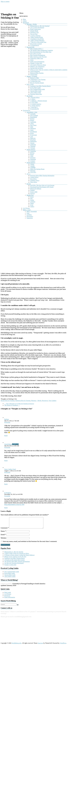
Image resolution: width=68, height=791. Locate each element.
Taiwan (32, 143)
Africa (28, 174)
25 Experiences (34, 45)
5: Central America (35, 104)
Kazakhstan (33, 131)
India (31, 127)
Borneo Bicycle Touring (8, 400)
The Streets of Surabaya (12, 405)
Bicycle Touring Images (37, 83)
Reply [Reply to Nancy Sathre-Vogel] (6, 484)
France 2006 (33, 192)
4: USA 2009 (34, 102)
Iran (31, 198)
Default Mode (34, 31)
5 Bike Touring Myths (36, 37)
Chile (31, 156)
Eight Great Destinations (37, 61)
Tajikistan (33, 144)
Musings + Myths (32, 24)
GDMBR (32, 167)
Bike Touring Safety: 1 (36, 48)
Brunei (32, 120)
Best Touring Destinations (37, 55)
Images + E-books (32, 76)
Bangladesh (33, 117)
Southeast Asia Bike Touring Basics (40, 86)
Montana (32, 170)
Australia (32, 114)
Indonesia (33, 128)
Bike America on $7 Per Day (38, 57)
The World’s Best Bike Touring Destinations (17, 563)
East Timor (33, 125)
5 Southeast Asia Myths (37, 39)
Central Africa (34, 177)
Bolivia (32, 153)
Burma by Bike (34, 78)
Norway (32, 193)
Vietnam (32, 148)
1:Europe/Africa (34, 97)
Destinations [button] (26, 110)
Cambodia (33, 122)
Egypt (32, 197)
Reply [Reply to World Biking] (6, 460)
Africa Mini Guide (35, 92)
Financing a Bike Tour (36, 58)
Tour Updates (52, 400)
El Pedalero (7, 492)
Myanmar (33, 139)
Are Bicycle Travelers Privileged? (14, 565)
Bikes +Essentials (32, 211)
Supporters (30, 218)
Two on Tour (33, 34)
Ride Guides (30, 84)
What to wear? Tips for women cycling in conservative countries (48, 69)
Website (3, 540)
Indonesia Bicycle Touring (22, 400)
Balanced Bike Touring (36, 73)
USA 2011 (33, 172)
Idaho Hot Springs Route (37, 169)
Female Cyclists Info (36, 63)
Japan (31, 130)
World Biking (8, 444)
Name (3, 533)
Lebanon (32, 201)
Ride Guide (7, 594)
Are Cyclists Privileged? (37, 27)
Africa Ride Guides (9, 578)
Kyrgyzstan (33, 135)
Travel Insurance (35, 71)
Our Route (30, 96)
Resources (26, 22)
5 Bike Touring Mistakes (37, 40)
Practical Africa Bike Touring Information (42, 175)
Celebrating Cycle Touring (37, 79)
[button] (23, 16)
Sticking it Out (34, 32)
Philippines (33, 141)
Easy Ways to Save (35, 53)
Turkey (32, 206)
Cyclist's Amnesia (35, 35)
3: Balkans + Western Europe (38, 100)
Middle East (30, 195)
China (32, 123)
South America (31, 149)
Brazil (32, 154)
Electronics (30, 216)
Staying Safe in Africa (36, 68)
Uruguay (32, 161)
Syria (31, 205)
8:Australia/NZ (34, 109)
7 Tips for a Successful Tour (38, 42)
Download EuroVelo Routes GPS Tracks (41, 187)
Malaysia (32, 138)
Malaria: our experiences (37, 66)
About (25, 21)
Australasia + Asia (32, 112)
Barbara (6, 419)
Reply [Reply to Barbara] (6, 435)
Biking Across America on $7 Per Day (15, 559)
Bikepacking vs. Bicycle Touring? (40, 26)
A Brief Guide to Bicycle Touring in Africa (16, 555)
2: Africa (32, 99)
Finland (32, 190)
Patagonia (33, 159)
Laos (31, 136)
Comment (5, 530)
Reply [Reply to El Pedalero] (6, 507)
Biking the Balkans (35, 188)
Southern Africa (34, 180)
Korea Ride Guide (35, 87)
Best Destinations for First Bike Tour (40, 52)
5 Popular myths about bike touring (14, 562)
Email (3, 537)
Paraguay (33, 157)
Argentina (33, 151)
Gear (28, 213)
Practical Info (30, 47)
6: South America (35, 105)
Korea (32, 133)
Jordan (32, 200)
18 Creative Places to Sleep (38, 65)
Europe (29, 183)
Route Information (9, 599)
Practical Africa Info (36, 94)
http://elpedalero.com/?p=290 (14, 504)
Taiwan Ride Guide (35, 91)
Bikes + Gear (27, 210)
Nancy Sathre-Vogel (10, 469)
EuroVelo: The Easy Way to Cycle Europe (42, 185)
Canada (32, 166)
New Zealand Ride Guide (37, 89)
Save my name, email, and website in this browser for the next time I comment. (30, 543)
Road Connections (35, 29)
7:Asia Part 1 (34, 107)
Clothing (29, 214)
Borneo (32, 118)
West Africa (33, 182)
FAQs (31, 60)
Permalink (7, 422)
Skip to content (5, 1)
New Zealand (34, 115)
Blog (24, 19)
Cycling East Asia (35, 81)
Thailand (32, 146)
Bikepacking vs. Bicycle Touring (13, 554)
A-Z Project (26, 208)
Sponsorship (33, 74)
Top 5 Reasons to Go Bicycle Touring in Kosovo (19, 403)
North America (31, 162)
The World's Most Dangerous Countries (41, 50)
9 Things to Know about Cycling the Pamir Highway (19, 557)
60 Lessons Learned (36, 43)
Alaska (32, 164)
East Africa (33, 179)
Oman (32, 203)
